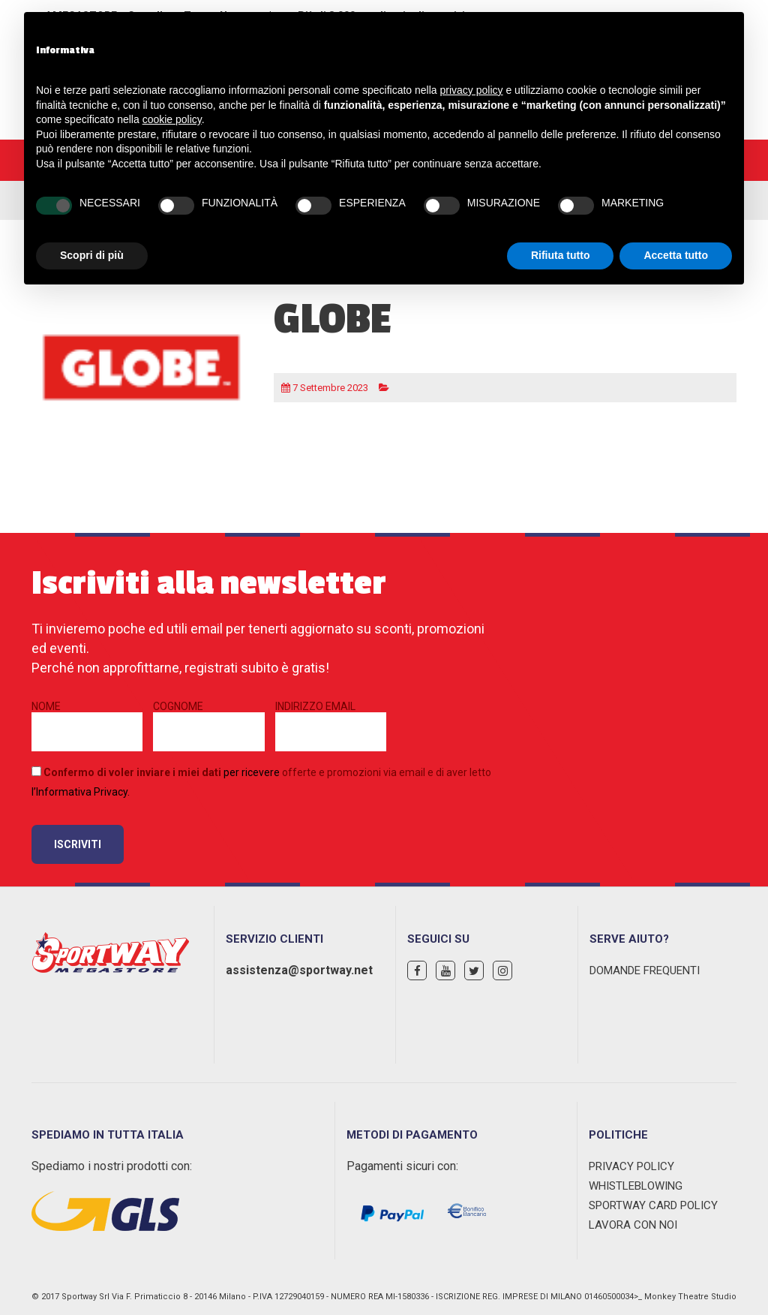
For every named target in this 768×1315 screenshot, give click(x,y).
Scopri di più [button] (92, 255)
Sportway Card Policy (653, 1205)
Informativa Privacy (82, 792)
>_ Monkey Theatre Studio (685, 1296)
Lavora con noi (633, 1225)
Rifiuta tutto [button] (560, 255)
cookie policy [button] (172, 119)
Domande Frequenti (645, 970)
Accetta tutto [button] (676, 255)
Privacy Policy (631, 1166)
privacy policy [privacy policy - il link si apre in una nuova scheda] (471, 90)
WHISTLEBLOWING (635, 1186)
